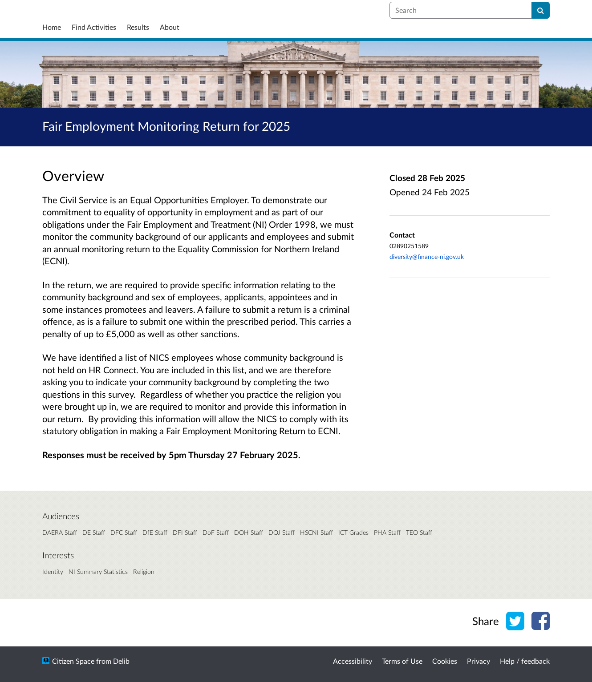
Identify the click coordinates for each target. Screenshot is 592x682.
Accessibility (352, 661)
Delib (121, 661)
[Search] (540, 10)
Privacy (478, 661)
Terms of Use (402, 661)
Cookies (444, 661)
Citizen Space (73, 661)
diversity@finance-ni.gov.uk (426, 256)
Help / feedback (525, 661)
